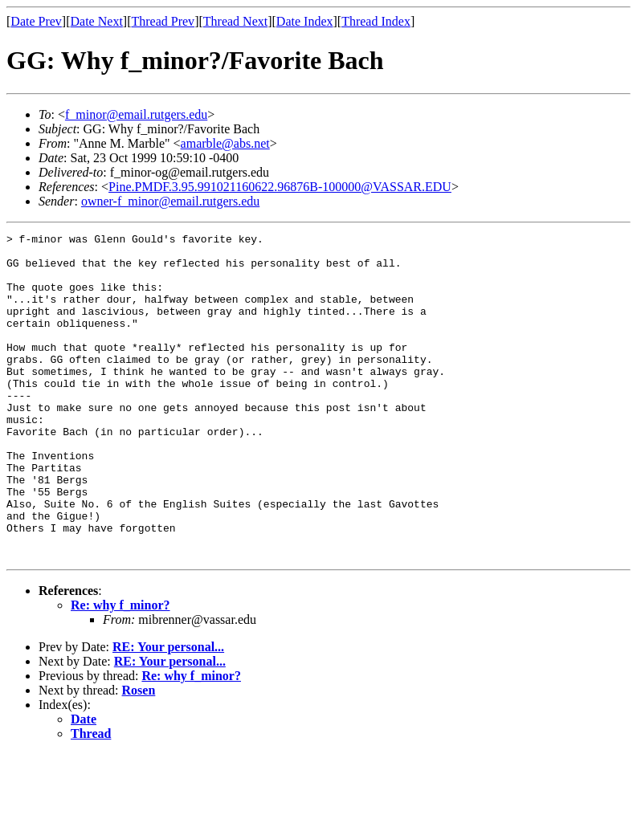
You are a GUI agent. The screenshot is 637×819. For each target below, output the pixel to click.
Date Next (97, 21)
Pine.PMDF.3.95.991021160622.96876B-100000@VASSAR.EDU (279, 187)
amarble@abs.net (225, 143)
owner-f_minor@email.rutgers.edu (170, 201)
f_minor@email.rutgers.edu (136, 114)
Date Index (304, 21)
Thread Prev (162, 21)
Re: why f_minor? (120, 670)
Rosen (139, 755)
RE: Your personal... (168, 712)
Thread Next (235, 21)
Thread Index (375, 21)
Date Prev (36, 21)
